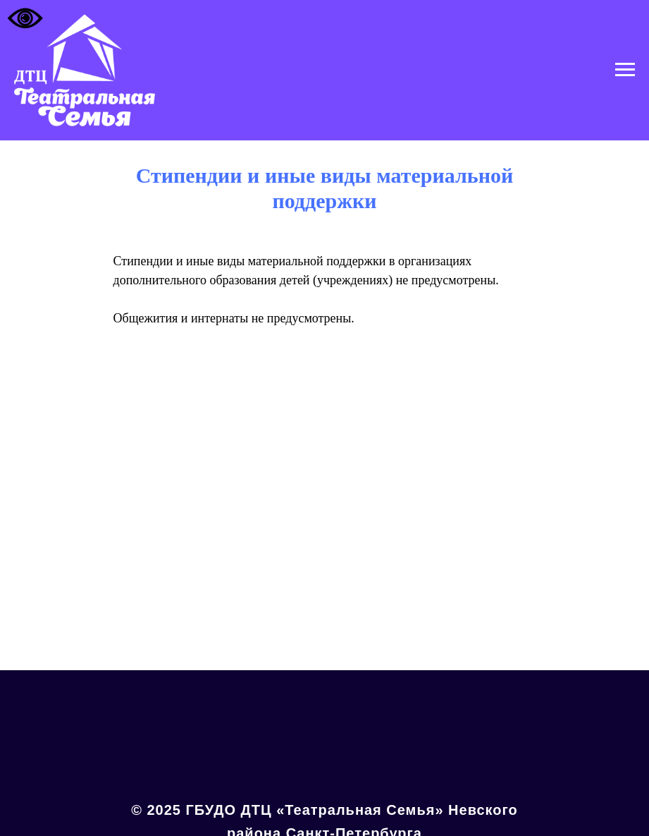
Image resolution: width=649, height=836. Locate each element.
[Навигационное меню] (625, 70)
